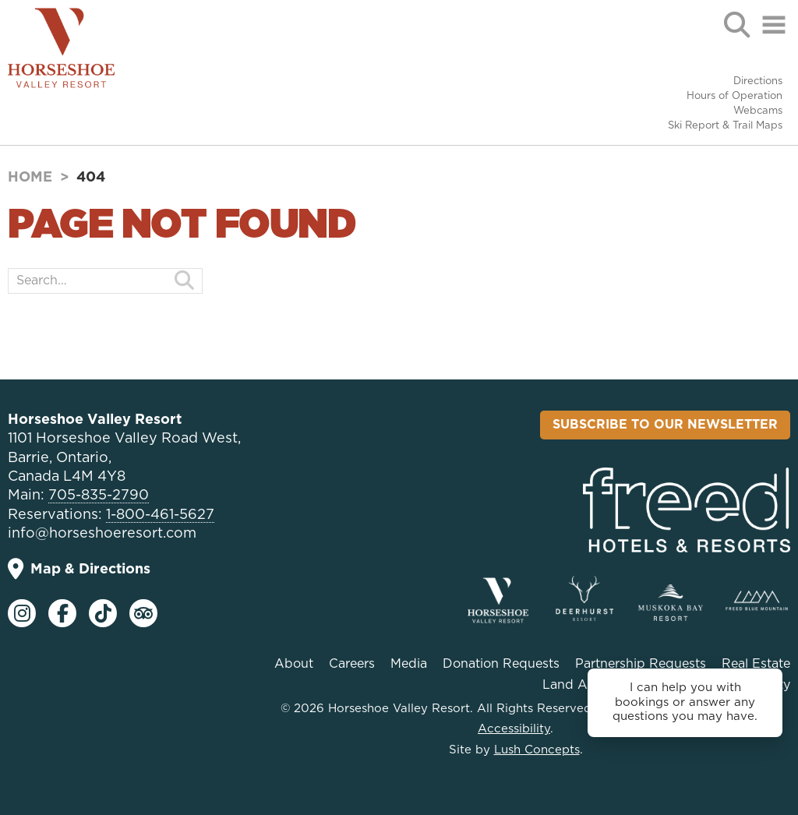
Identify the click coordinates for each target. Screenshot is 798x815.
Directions (757, 81)
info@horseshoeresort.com (102, 534)
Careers (352, 664)
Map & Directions (79, 569)
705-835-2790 (98, 496)
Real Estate (756, 664)
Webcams (757, 111)
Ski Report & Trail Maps (725, 126)
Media (408, 664)
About (293, 664)
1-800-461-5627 (160, 515)
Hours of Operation (734, 96)
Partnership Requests (640, 664)
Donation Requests (501, 664)
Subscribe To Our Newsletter (665, 424)
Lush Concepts (537, 750)
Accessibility (514, 729)
